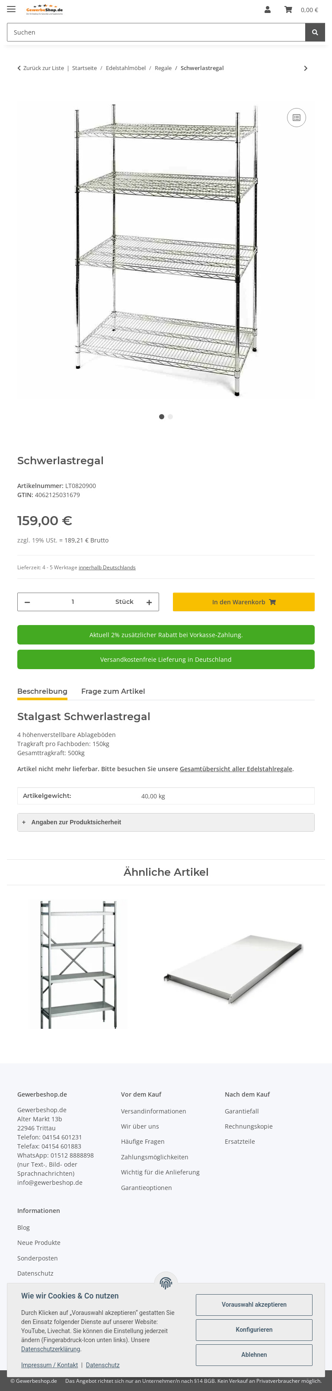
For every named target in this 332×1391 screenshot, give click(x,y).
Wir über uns (140, 1126)
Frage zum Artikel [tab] (113, 691)
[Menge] (72, 602)
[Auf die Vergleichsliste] (296, 117)
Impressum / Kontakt (49, 1365)
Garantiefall (242, 1111)
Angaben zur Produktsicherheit (71, 822)
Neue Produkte (39, 1242)
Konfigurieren (254, 1329)
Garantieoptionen (146, 1188)
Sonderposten (37, 1258)
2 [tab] (170, 416)
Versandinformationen (153, 1111)
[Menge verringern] (27, 602)
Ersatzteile (240, 1141)
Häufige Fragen (143, 1141)
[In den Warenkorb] (24, 96)
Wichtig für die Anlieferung (160, 1172)
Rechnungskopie (249, 1126)
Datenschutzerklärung (50, 1349)
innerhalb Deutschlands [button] (107, 567)
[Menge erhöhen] (149, 602)
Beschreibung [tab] (42, 691)
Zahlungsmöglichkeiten (154, 1157)
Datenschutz (103, 1365)
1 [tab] (161, 416)
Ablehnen (254, 1354)
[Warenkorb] (301, 9)
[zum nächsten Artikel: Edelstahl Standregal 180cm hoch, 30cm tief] (306, 68)
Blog (23, 1227)
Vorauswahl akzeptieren (254, 1304)
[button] (268, 9)
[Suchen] (156, 32)
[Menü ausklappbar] (11, 5)
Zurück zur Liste (43, 68)
